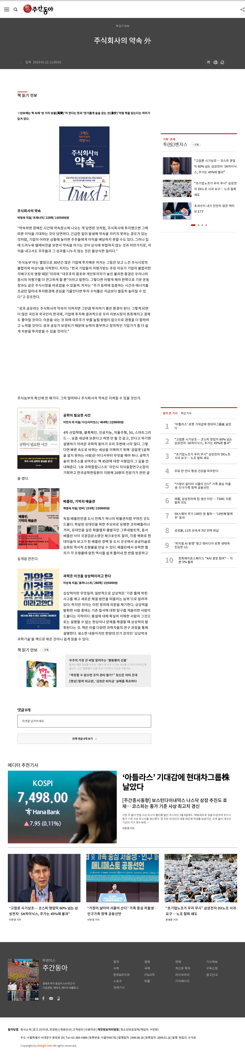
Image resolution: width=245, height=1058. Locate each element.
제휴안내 (65, 1029)
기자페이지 (182, 981)
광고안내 (212, 975)
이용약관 (90, 1029)
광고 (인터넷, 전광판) (45, 1029)
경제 (147, 962)
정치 (116, 962)
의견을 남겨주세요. (33, 721)
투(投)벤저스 (175, 144)
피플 (147, 981)
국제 (147, 968)
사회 (116, 968)
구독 (46, 650)
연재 (178, 962)
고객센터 (78, 1029)
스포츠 (117, 981)
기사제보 (212, 962)
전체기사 (119, 988)
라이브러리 (182, 975)
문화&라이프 (121, 975)
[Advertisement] (74, 364)
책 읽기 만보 (27, 650)
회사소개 (25, 1029)
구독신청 (212, 968)
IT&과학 (149, 975)
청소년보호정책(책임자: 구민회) (140, 1029)
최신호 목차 (182, 968)
